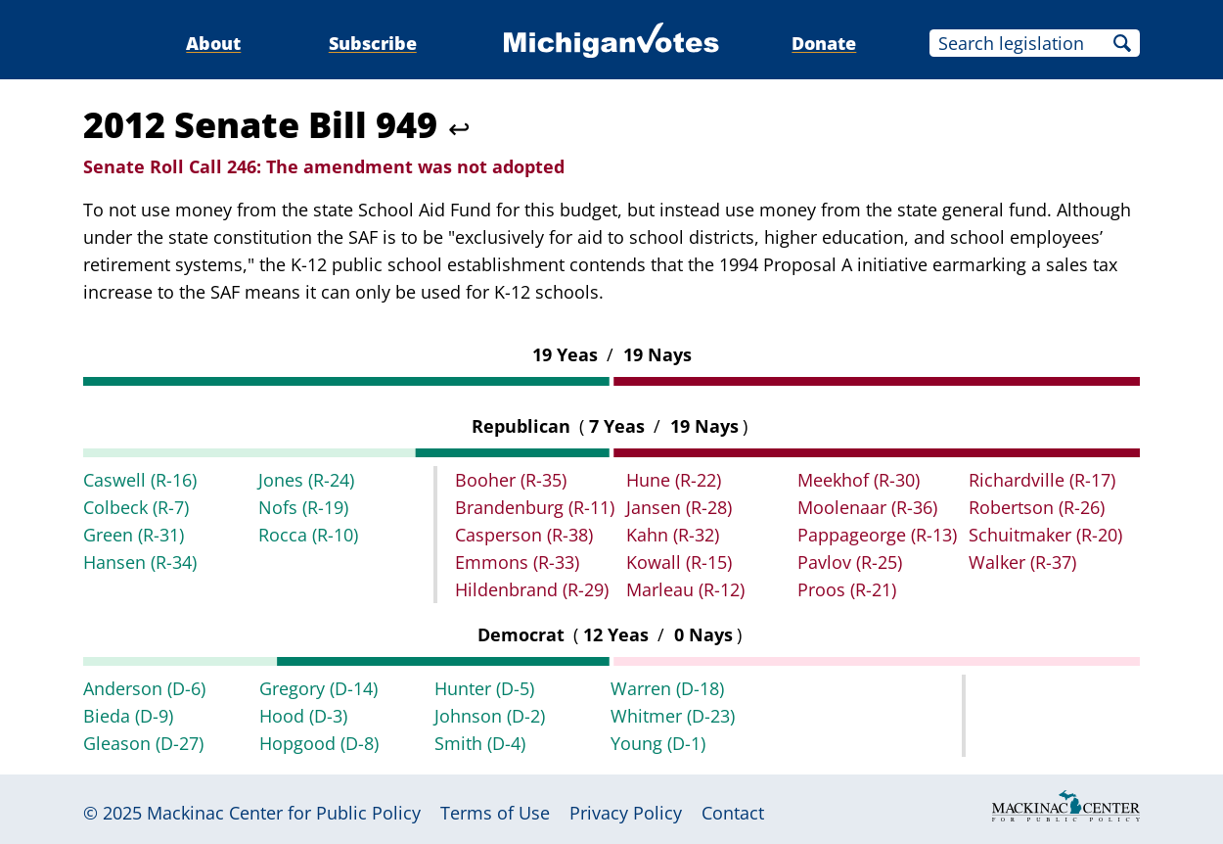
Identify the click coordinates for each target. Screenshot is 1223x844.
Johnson (489, 715)
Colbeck (136, 507)
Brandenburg (534, 507)
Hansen (140, 562)
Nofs (303, 507)
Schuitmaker (1045, 534)
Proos (846, 589)
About (213, 43)
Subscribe (373, 43)
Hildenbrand (532, 589)
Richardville (1042, 480)
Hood (303, 715)
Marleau (685, 589)
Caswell (140, 480)
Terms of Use (495, 812)
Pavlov (849, 562)
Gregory (318, 688)
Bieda (128, 715)
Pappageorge (877, 534)
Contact (733, 812)
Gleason (143, 743)
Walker (1022, 562)
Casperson (524, 534)
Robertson (1037, 507)
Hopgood (319, 743)
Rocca (308, 534)
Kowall (679, 562)
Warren (667, 688)
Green (133, 534)
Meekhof (858, 480)
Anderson (144, 688)
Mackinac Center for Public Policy (284, 812)
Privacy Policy (625, 812)
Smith (479, 743)
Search (1122, 43)
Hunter (484, 688)
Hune (673, 480)
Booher (510, 480)
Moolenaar (867, 507)
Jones (306, 480)
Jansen (679, 507)
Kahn (672, 534)
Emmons (517, 562)
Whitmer (673, 715)
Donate (824, 43)
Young (658, 743)
